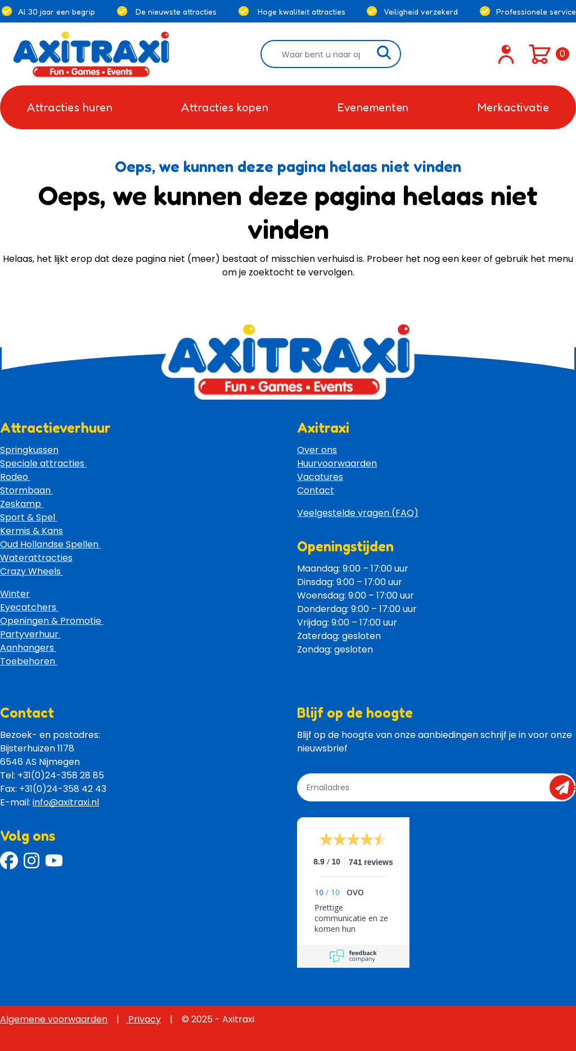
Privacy (143, 1019)
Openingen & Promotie (52, 620)
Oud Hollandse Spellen (50, 544)
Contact (315, 490)
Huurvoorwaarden (337, 463)
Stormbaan (26, 490)
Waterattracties (36, 557)
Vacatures (320, 476)
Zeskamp (21, 503)
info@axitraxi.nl (66, 802)
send (565, 787)
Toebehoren (28, 661)
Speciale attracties (43, 463)
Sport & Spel (28, 517)
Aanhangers (28, 647)
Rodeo (15, 476)
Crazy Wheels (31, 571)
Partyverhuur (30, 634)
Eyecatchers (29, 607)
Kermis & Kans (31, 530)
